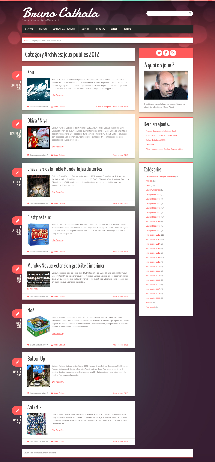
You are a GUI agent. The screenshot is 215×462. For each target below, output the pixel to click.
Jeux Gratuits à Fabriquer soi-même (161, 177)
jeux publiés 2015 (154, 240)
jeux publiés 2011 (154, 258)
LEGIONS (151, 145)
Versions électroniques (64, 28)
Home (26, 41)
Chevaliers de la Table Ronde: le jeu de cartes (68, 168)
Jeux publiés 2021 (154, 213)
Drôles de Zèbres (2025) (156, 140)
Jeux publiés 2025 (154, 195)
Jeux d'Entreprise (104, 107)
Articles (85, 28)
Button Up (37, 358)
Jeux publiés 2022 (154, 209)
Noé (31, 310)
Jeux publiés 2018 (154, 227)
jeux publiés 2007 (154, 276)
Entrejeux (100, 28)
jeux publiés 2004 (154, 290)
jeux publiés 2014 (154, 245)
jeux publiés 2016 (154, 236)
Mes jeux (43, 28)
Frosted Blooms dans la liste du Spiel (161, 131)
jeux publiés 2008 (154, 272)
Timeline (127, 28)
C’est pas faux (40, 217)
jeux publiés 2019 (154, 222)
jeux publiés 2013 (154, 249)
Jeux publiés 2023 (154, 204)
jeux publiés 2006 (154, 281)
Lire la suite (57, 95)
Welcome (29, 28)
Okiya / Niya (38, 120)
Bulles (114, 28)
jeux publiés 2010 (154, 263)
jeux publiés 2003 (154, 294)
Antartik (35, 406)
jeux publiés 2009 (154, 267)
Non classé (151, 308)
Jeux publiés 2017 (154, 231)
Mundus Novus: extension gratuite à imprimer (69, 265)
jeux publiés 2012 (121, 107)
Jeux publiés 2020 (154, 218)
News (149, 186)
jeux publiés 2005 (154, 285)
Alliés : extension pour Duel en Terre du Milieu (165, 149)
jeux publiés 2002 (154, 299)
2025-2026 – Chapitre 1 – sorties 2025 (162, 136)
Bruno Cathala (67, 12)
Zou (31, 72)
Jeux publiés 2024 (154, 199)
